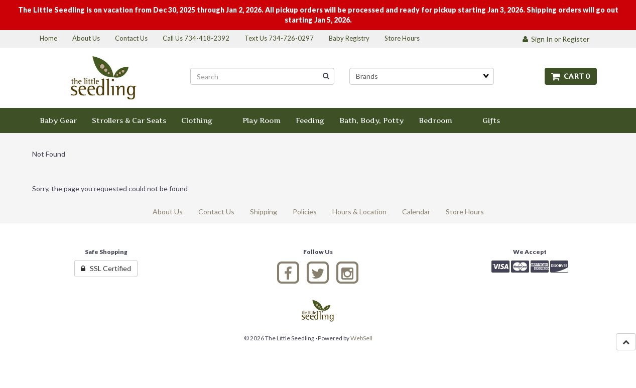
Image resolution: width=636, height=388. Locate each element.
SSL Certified (106, 268)
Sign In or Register (556, 39)
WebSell (361, 338)
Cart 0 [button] (570, 76)
